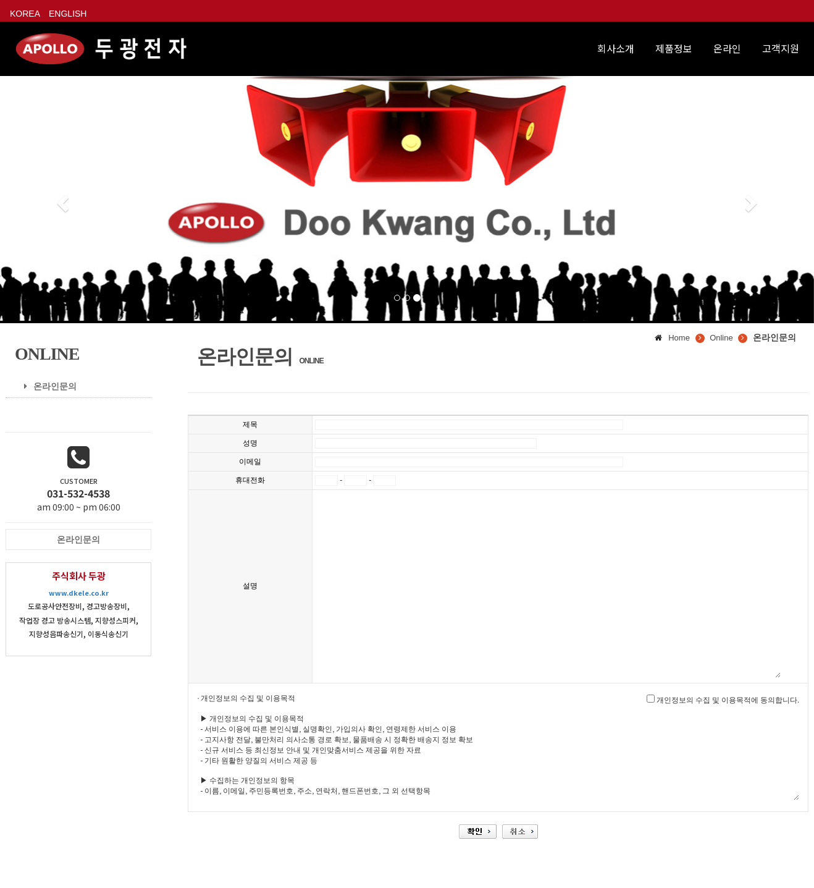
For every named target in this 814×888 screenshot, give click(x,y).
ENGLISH (67, 14)
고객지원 (780, 48)
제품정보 (673, 48)
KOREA (25, 14)
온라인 (727, 48)
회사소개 (615, 48)
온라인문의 (46, 386)
